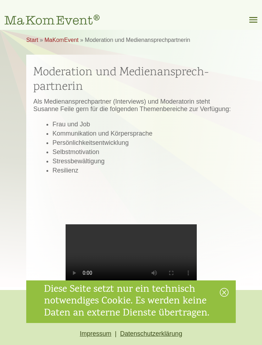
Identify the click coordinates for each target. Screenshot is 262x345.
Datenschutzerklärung (151, 333)
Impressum (95, 333)
